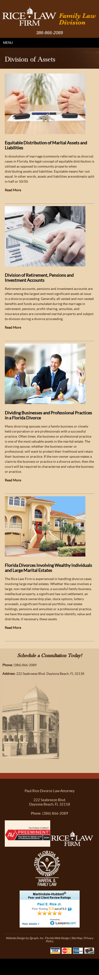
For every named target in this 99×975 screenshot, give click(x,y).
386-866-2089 (49, 32)
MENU (8, 43)
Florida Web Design (57, 938)
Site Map (76, 938)
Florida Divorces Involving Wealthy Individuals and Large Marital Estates (48, 568)
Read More (13, 190)
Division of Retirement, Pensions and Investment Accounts (39, 278)
